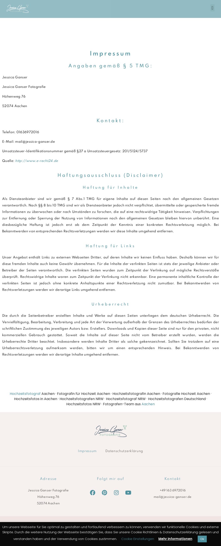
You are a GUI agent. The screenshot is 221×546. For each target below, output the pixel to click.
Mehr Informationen (175, 539)
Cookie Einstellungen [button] (137, 539)
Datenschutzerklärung (124, 451)
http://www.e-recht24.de (36, 161)
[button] (212, 7)
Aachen (148, 404)
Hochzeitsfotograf (25, 393)
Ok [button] (202, 539)
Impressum (87, 451)
